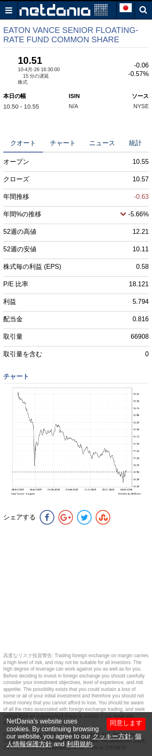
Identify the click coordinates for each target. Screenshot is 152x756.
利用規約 (79, 744)
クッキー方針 (111, 736)
